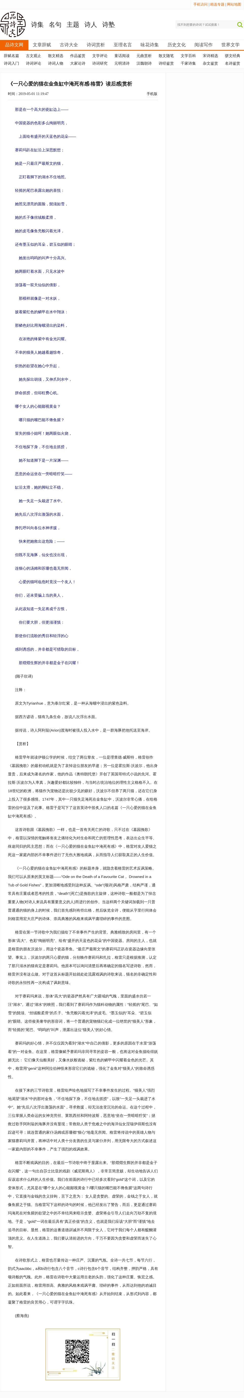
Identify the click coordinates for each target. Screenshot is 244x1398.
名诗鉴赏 (232, 63)
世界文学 (230, 44)
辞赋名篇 (11, 56)
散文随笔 (166, 56)
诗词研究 (100, 63)
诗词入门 (11, 63)
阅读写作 (203, 44)
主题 (73, 24)
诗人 (90, 24)
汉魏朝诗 (144, 63)
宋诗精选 (210, 56)
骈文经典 (232, 56)
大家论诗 (77, 63)
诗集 (37, 24)
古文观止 (33, 56)
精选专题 (217, 4)
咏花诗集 (150, 44)
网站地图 (234, 4)
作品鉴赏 (77, 56)
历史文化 (176, 44)
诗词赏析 (96, 44)
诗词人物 (55, 63)
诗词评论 (33, 63)
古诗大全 (69, 44)
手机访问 (200, 4)
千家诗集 (188, 63)
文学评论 (100, 56)
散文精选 (55, 56)
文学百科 (188, 56)
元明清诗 (122, 63)
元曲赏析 (144, 56)
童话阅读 (122, 56)
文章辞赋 (42, 44)
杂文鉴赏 (210, 63)
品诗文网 (14, 44)
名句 (55, 24)
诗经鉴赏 (166, 63)
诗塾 (108, 24)
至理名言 (123, 44)
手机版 (152, 94)
